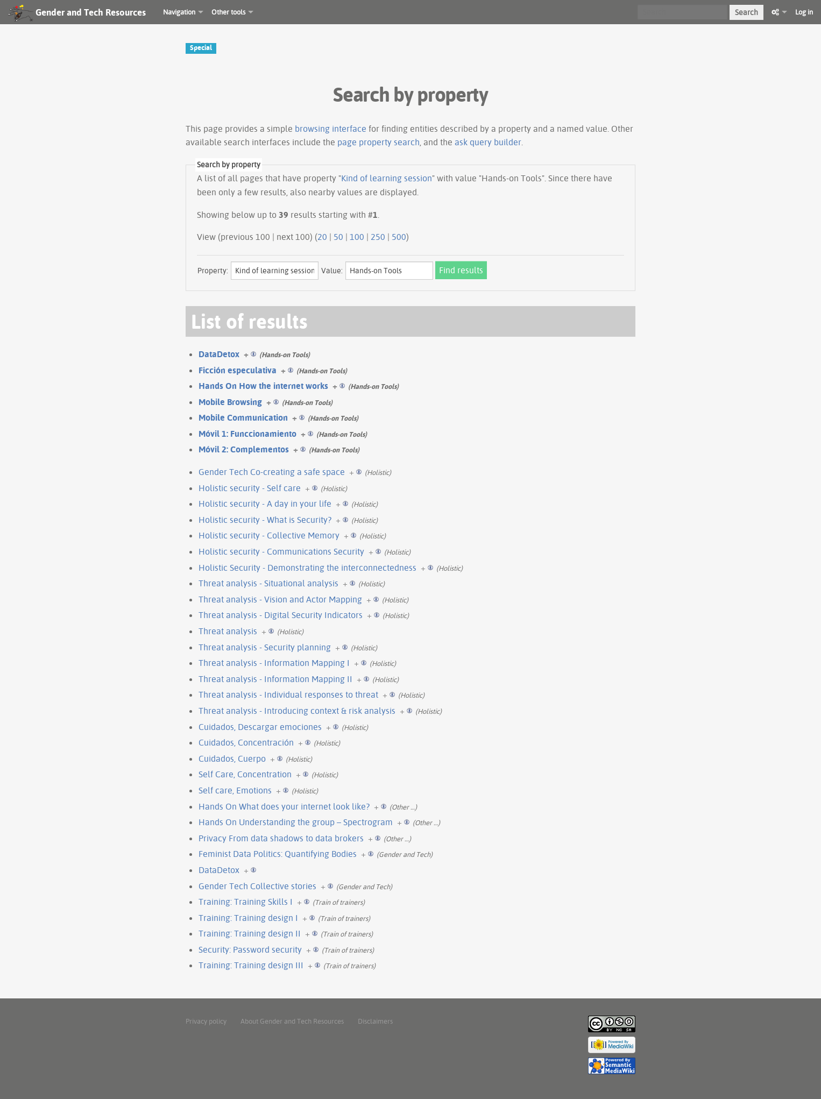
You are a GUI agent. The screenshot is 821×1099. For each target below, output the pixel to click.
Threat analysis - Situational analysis (268, 583)
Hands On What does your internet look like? (284, 806)
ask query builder (488, 142)
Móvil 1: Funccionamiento (247, 433)
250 (378, 236)
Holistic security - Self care (250, 488)
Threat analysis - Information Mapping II (275, 678)
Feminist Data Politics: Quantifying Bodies (278, 853)
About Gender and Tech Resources (292, 1021)
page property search (378, 142)
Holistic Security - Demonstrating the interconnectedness (307, 567)
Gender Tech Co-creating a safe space (272, 471)
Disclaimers (375, 1021)
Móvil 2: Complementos (244, 449)
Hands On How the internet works (263, 385)
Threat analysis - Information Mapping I (274, 662)
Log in (804, 12)
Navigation (179, 12)
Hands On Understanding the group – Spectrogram (296, 822)
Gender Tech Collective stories (257, 886)
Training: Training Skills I (246, 901)
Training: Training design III (251, 965)
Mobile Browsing (230, 401)
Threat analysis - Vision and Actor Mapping (280, 599)
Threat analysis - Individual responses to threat (288, 694)
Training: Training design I (248, 917)
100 (357, 236)
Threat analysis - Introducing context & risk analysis (297, 710)
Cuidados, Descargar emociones (260, 726)
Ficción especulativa (238, 370)
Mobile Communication (243, 417)
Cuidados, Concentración (246, 742)
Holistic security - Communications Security (281, 551)
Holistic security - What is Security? (265, 519)
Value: (332, 270)
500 (399, 236)
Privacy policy (206, 1021)
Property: (212, 270)
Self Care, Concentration (245, 774)
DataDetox (219, 354)
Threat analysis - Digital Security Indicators (281, 614)
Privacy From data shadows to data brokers (281, 838)
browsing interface (330, 128)
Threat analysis (228, 631)
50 (338, 236)
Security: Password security (250, 949)
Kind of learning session (386, 178)
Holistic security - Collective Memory (269, 535)
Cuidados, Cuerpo (232, 758)
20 (322, 236)
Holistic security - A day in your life (265, 503)
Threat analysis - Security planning (265, 647)
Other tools (228, 12)
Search (746, 12)
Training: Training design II (250, 933)
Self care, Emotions (235, 790)
